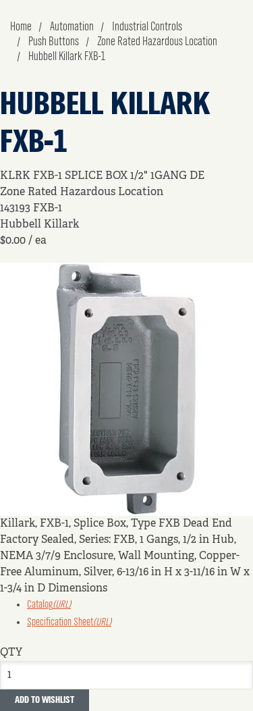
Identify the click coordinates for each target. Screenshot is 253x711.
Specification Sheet (69, 622)
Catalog (49, 605)
